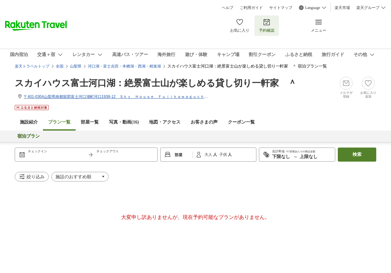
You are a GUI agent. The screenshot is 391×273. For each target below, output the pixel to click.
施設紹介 (29, 122)
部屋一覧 (90, 122)
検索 (357, 154)
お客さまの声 (204, 122)
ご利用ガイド (251, 7)
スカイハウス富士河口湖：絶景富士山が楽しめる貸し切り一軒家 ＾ (156, 83)
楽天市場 (342, 7)
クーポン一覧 (241, 122)
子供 (223, 154)
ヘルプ (227, 7)
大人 (208, 154)
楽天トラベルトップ (32, 66)
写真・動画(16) (124, 122)
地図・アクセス (164, 122)
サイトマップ (280, 7)
